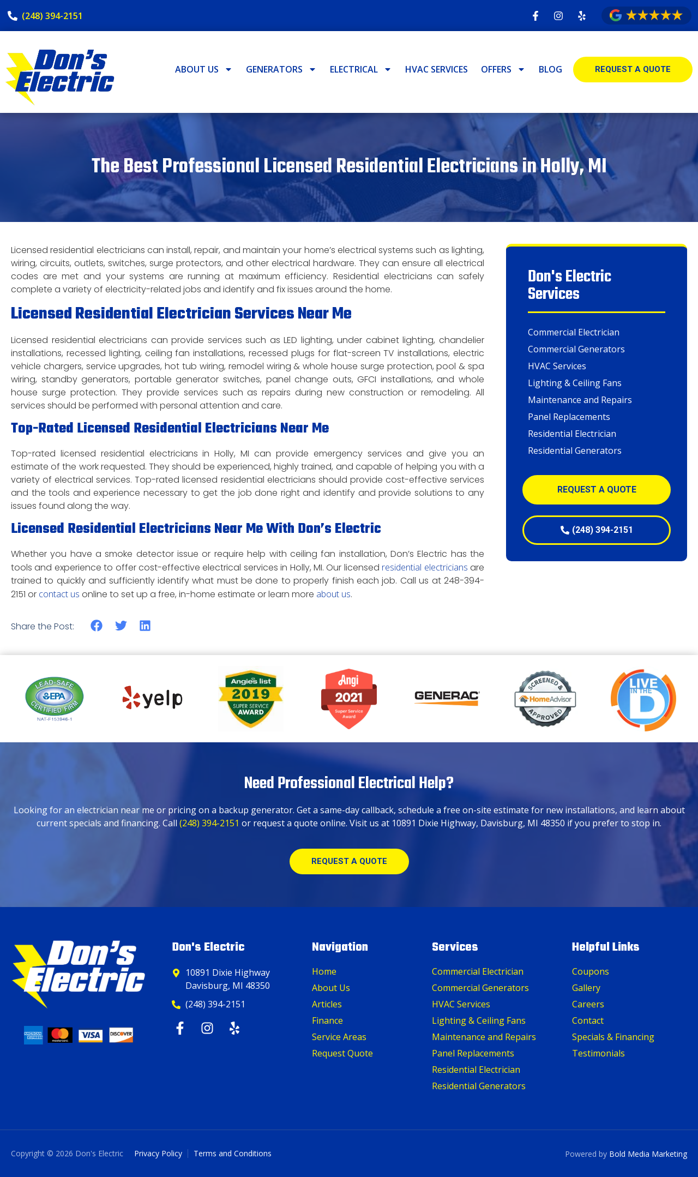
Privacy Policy (158, 1153)
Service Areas (339, 1036)
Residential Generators (575, 451)
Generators (281, 69)
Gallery (586, 987)
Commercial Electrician (573, 332)
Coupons (590, 971)
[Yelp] (235, 1028)
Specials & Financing (613, 1036)
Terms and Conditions (233, 1153)
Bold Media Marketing (648, 1154)
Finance (327, 1020)
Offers (503, 69)
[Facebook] (181, 1028)
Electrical (361, 69)
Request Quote (342, 1053)
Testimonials (598, 1053)
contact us (59, 594)
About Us (204, 69)
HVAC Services (436, 69)
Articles (327, 1004)
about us (333, 594)
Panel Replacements (569, 417)
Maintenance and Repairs (580, 400)
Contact (588, 1020)
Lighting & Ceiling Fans (575, 383)
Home (324, 971)
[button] (97, 626)
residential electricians (424, 567)
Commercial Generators (576, 349)
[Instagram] (208, 1028)
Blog (550, 69)
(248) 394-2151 (209, 823)
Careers (588, 1004)
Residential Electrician (572, 434)
